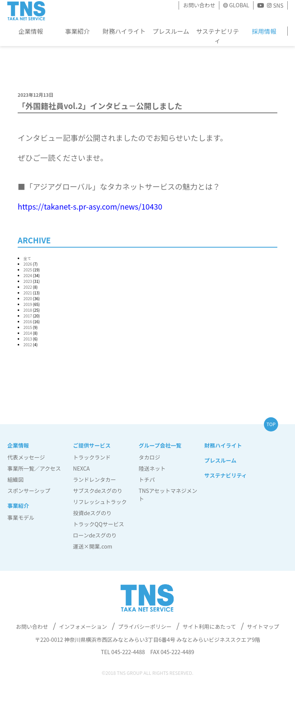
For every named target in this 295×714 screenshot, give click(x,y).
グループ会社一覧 (160, 445)
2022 (27, 287)
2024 (27, 275)
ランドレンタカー (94, 479)
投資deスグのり (92, 513)
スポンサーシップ (28, 490)
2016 (27, 321)
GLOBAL (239, 5)
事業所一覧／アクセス (34, 468)
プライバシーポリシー (145, 626)
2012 (27, 344)
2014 (27, 333)
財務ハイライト (124, 31)
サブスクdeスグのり (97, 490)
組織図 (15, 479)
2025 (27, 270)
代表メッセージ (26, 457)
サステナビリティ (217, 35)
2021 (27, 293)
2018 (27, 310)
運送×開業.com (92, 546)
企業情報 (30, 31)
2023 (27, 281)
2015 (27, 327)
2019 (27, 304)
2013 (27, 339)
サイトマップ (263, 626)
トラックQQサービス (98, 524)
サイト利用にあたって (209, 626)
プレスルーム (170, 31)
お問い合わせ (199, 5)
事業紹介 (77, 31)
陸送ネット (152, 468)
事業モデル (20, 517)
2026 (27, 264)
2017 (27, 316)
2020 (27, 298)
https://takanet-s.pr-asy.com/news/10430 (90, 206)
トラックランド (92, 457)
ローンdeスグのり (95, 535)
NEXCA (81, 468)
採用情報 (264, 31)
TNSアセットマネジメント (168, 494)
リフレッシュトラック (100, 502)
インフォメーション (83, 626)
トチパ (147, 479)
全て (27, 258)
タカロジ (149, 457)
